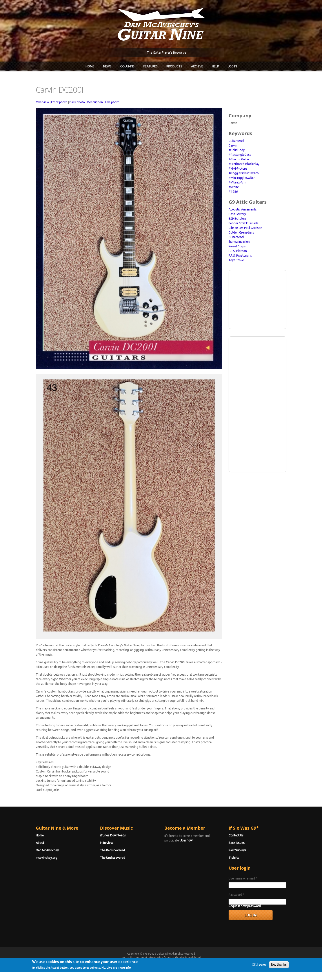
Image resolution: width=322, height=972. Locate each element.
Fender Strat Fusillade (243, 223)
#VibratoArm (237, 182)
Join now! (186, 840)
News (107, 66)
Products (174, 66)
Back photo (77, 102)
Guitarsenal (236, 141)
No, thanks (279, 966)
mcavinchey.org (46, 858)
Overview (42, 102)
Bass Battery (237, 214)
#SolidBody (237, 150)
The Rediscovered (112, 850)
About (40, 843)
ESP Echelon (237, 218)
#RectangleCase (240, 154)
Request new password (245, 906)
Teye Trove (236, 260)
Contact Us (236, 835)
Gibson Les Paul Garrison (245, 228)
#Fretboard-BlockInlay (244, 164)
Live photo (112, 102)
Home (90, 66)
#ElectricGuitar (239, 159)
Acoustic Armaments (243, 209)
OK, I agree (259, 966)
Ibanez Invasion (239, 241)
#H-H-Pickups (238, 168)
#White (234, 187)
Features (150, 66)
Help (215, 66)
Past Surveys (237, 850)
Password (236, 894)
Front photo (59, 102)
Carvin (233, 145)
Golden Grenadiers (241, 232)
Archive (197, 66)
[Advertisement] (257, 298)
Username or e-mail (243, 878)
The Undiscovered (112, 858)
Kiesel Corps (237, 246)
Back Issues (237, 843)
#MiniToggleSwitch (242, 178)
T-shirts (234, 858)
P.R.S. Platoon (238, 251)
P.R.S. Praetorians (240, 255)
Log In (232, 66)
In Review (106, 843)
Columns (127, 66)
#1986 (233, 191)
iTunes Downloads (113, 835)
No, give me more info (116, 969)
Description (95, 102)
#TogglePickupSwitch (244, 173)
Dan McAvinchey (47, 850)
